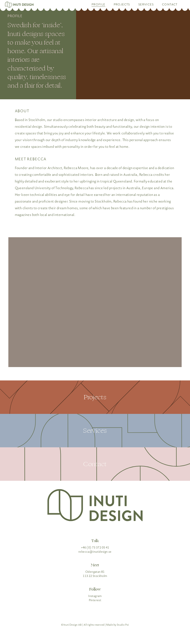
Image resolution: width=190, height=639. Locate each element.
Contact (170, 5)
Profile (98, 5)
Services (146, 5)
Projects (122, 5)
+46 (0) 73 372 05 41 (95, 547)
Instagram (95, 596)
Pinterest (95, 600)
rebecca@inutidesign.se (95, 552)
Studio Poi (123, 624)
